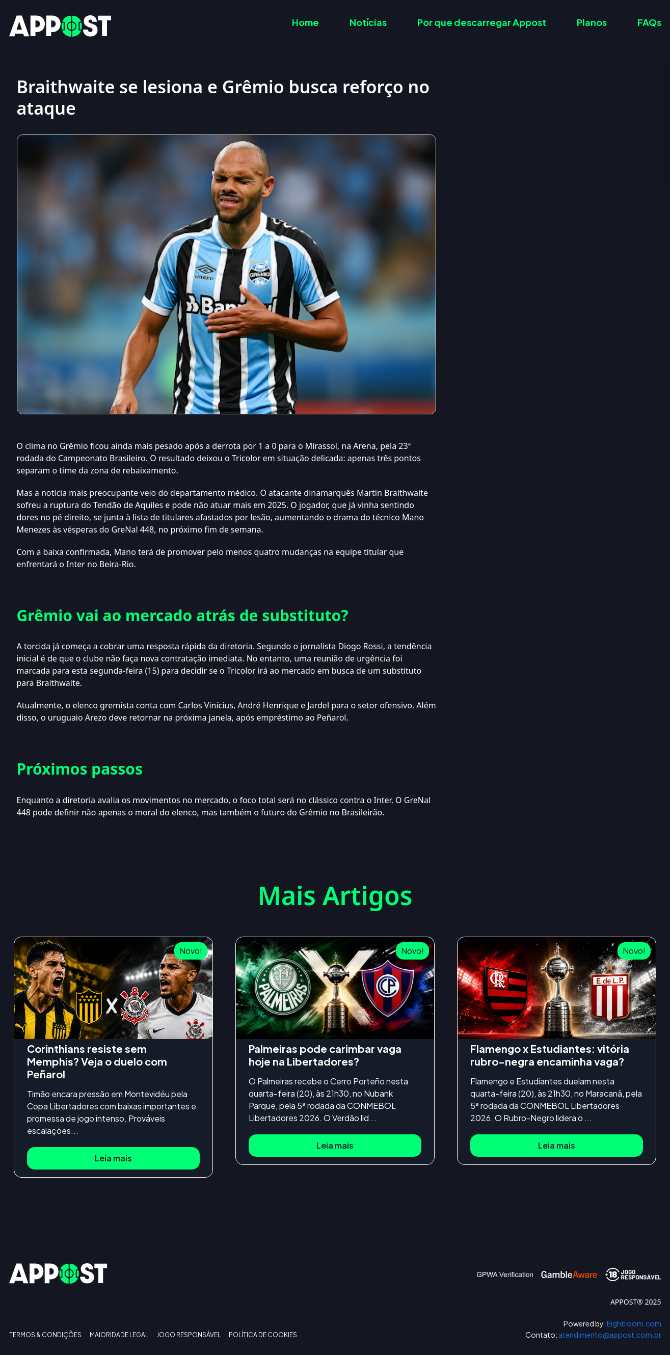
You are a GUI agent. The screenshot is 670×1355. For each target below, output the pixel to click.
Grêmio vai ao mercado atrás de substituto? (566, 137)
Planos (592, 22)
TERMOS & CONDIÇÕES (45, 1335)
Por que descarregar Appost (481, 22)
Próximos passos (516, 157)
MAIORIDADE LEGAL (119, 1335)
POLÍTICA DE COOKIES (263, 1335)
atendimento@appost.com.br (593, 1335)
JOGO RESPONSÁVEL (188, 1335)
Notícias (368, 22)
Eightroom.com (612, 1323)
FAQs (649, 22)
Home (305, 22)
